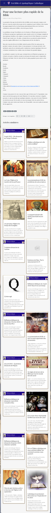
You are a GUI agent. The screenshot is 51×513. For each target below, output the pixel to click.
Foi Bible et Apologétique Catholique (25, 3)
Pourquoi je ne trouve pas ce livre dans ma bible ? (25, 86)
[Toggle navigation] (4, 3)
